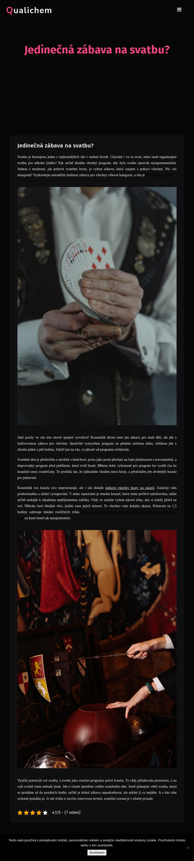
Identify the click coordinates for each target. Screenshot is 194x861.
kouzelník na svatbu (160, 175)
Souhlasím (97, 852)
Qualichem (29, 10)
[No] (187, 847)
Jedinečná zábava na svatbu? (55, 145)
